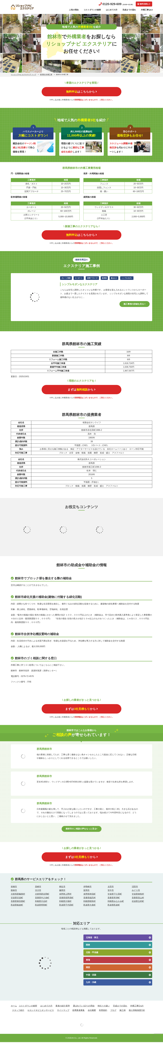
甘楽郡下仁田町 (115, 895)
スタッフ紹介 (18, 1011)
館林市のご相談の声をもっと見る (81, 829)
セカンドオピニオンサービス (40, 1011)
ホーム (14, 1006)
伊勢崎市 (87, 887)
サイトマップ (63, 1011)
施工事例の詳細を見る (134, 304)
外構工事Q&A (147, 10)
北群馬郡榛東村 (18, 895)
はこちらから (81, 91)
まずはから (82, 390)
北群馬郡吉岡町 (42, 895)
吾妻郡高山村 (138, 898)
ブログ (113, 1011)
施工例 (122, 1011)
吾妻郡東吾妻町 (18, 902)
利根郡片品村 (41, 902)
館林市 (14, 891)
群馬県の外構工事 (46, 74)
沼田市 (135, 887)
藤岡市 (62, 891)
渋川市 (38, 891)
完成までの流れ (129, 10)
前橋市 (14, 887)
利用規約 (103, 1011)
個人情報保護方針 (137, 1011)
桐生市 (62, 887)
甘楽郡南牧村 (138, 895)
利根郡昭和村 (89, 902)
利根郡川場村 (65, 902)
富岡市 (86, 891)
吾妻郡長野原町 (66, 898)
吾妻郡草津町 (114, 898)
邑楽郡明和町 (41, 906)
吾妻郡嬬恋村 (89, 898)
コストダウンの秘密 (92, 10)
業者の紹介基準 (63, 1006)
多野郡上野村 (65, 895)
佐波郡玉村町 (138, 902)
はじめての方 (111, 10)
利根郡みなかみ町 (116, 902)
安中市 (111, 891)
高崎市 (38, 887)
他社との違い (104, 1006)
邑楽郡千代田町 (66, 906)
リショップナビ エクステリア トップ (23, 74)
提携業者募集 (78, 1011)
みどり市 (136, 891)
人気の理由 (74, 10)
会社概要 (92, 1011)
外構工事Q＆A (136, 1006)
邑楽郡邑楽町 (114, 906)
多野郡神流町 (89, 895)
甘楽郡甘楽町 (17, 898)
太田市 (111, 887)
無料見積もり (144, 4)
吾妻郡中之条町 (42, 898)
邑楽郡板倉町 (17, 906)
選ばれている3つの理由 (83, 1006)
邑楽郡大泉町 (89, 906)
